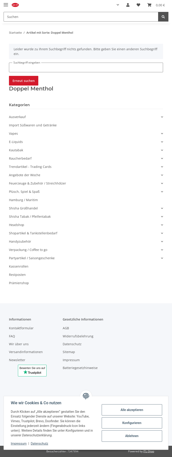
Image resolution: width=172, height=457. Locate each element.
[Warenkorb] (156, 4)
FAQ (12, 336)
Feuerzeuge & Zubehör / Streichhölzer (37, 183)
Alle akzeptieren (131, 410)
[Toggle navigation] (6, 3)
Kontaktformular (21, 328)
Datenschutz (72, 344)
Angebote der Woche (24, 175)
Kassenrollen (18, 266)
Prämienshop (19, 283)
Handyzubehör (20, 241)
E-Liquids (16, 142)
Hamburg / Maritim (23, 200)
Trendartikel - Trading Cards (30, 167)
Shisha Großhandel (23, 208)
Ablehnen (131, 436)
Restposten (17, 274)
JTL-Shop (148, 451)
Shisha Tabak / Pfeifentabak (30, 216)
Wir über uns (19, 344)
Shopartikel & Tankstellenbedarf (33, 233)
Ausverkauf (17, 117)
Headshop (16, 225)
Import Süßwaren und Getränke (33, 125)
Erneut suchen (24, 81)
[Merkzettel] (138, 4)
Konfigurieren (131, 423)
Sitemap (69, 352)
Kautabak (16, 150)
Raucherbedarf (20, 158)
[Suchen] (81, 17)
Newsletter (17, 360)
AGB (66, 328)
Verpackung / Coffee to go (28, 250)
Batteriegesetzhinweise (80, 368)
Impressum (71, 360)
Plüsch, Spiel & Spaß (24, 191)
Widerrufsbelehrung (78, 336)
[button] (117, 5)
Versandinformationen (26, 352)
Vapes (13, 133)
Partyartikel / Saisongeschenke (32, 258)
